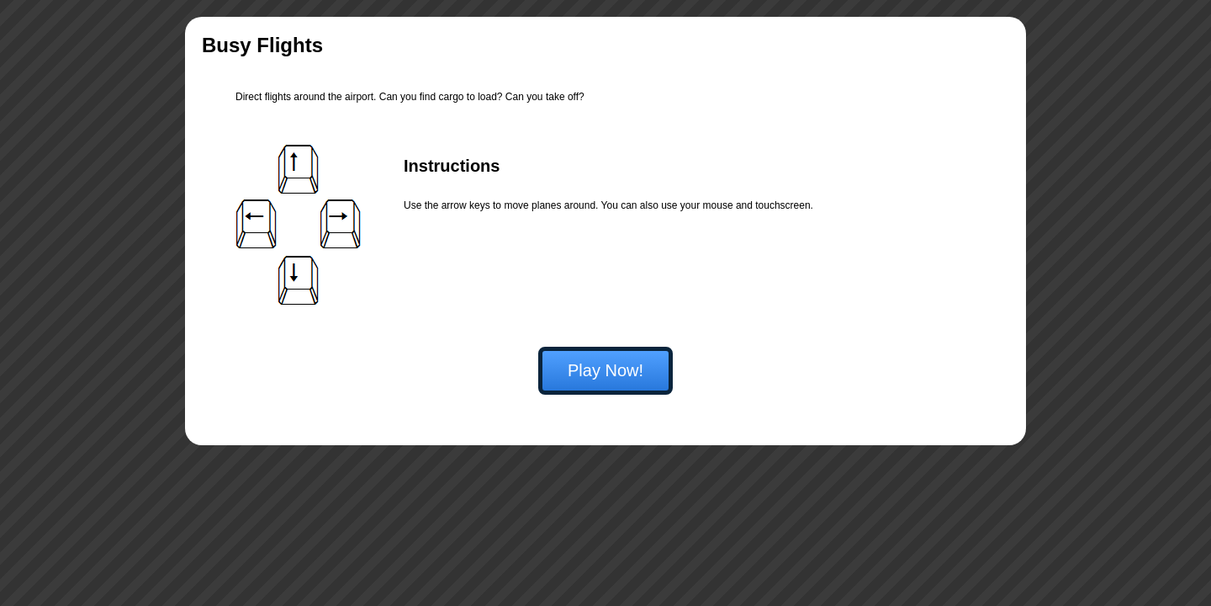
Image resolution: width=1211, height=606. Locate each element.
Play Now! (605, 370)
